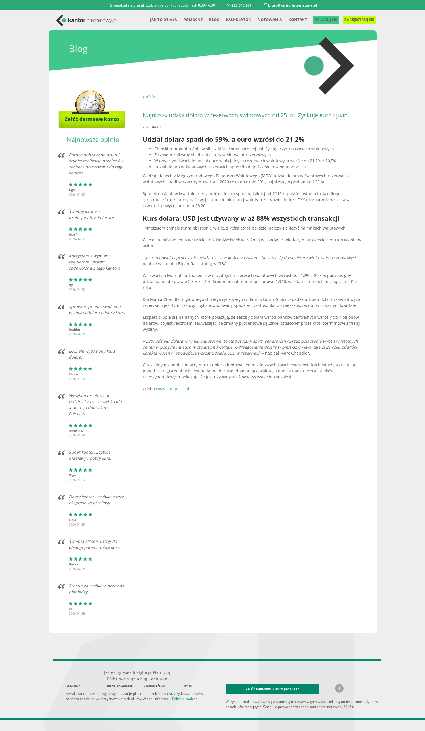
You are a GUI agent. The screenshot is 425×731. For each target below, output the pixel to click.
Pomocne (185, 19)
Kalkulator (232, 19)
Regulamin (73, 679)
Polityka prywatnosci (118, 679)
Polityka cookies (179, 692)
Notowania (263, 19)
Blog (207, 19)
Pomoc (186, 679)
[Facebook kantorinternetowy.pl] (339, 682)
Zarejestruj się (356, 19)
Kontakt (291, 19)
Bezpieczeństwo (154, 679)
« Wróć (149, 96)
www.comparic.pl (170, 370)
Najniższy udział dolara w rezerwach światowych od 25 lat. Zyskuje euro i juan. (243, 115)
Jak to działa (155, 19)
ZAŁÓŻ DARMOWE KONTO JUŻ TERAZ (272, 682)
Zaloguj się (319, 19)
